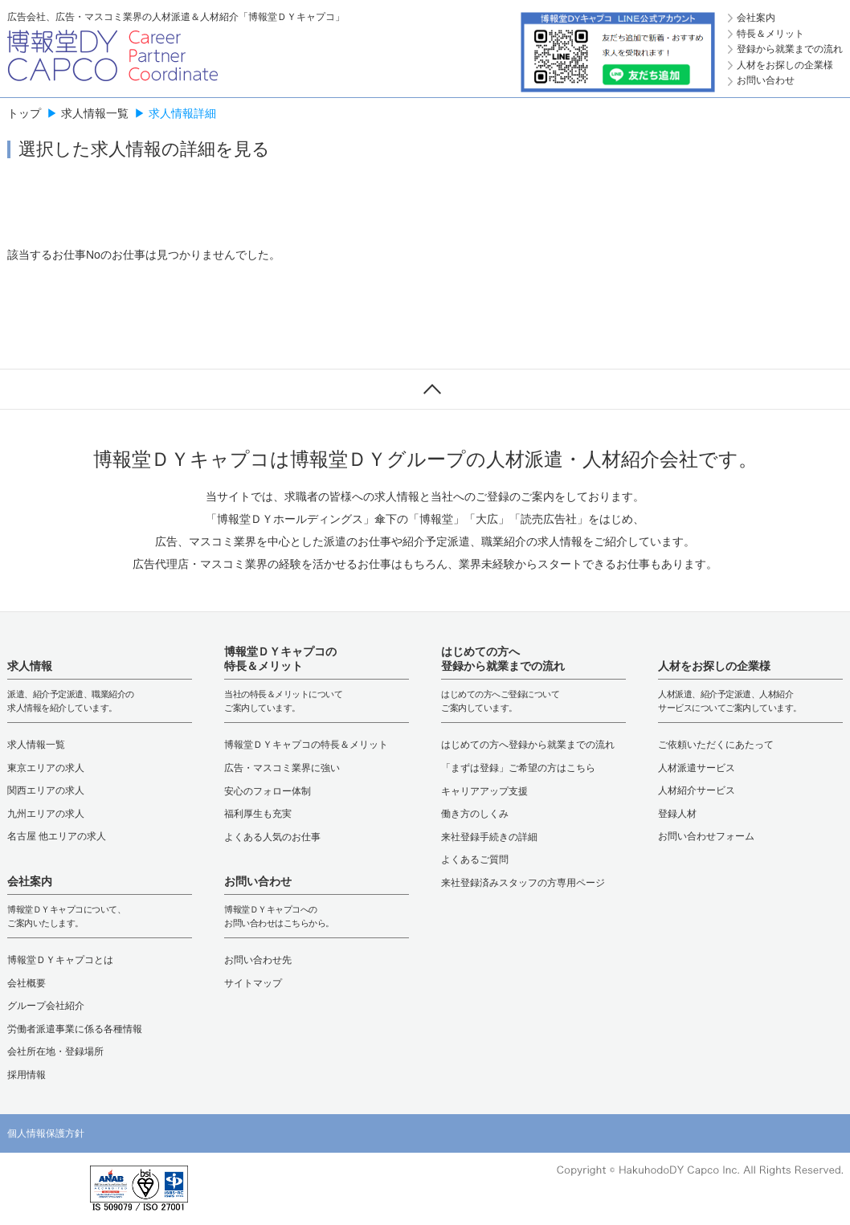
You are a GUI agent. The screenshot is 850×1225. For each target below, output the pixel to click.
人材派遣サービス (696, 768)
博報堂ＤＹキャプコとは (60, 960)
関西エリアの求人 (45, 790)
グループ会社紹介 (45, 1005)
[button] (39, 1189)
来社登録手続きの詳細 (489, 837)
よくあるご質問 (475, 859)
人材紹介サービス (696, 790)
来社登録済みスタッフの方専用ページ (523, 882)
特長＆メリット (770, 33)
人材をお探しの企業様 (785, 65)
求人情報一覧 (95, 113)
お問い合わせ (766, 80)
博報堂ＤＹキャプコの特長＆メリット (306, 744)
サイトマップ (253, 983)
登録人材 (677, 813)
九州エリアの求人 (45, 813)
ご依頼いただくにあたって (716, 744)
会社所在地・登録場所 (55, 1051)
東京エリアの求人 (45, 768)
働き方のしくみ (475, 813)
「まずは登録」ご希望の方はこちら (518, 768)
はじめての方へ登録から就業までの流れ (528, 744)
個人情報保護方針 (45, 1133)
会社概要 (26, 983)
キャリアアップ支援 (484, 791)
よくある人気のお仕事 (272, 837)
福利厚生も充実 (258, 813)
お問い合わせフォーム (706, 836)
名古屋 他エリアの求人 (56, 836)
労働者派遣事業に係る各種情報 (74, 1029)
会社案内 (756, 17)
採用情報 (26, 1074)
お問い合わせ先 (258, 960)
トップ (24, 113)
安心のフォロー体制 (267, 791)
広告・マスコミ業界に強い (282, 768)
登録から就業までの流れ (790, 49)
